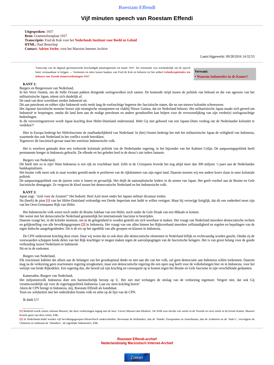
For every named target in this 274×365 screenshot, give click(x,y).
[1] (48, 200)
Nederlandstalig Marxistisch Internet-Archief (137, 343)
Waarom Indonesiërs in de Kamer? (222, 76)
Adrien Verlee (48, 49)
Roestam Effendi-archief (137, 339)
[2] (83, 224)
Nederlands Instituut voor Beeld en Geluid (106, 40)
